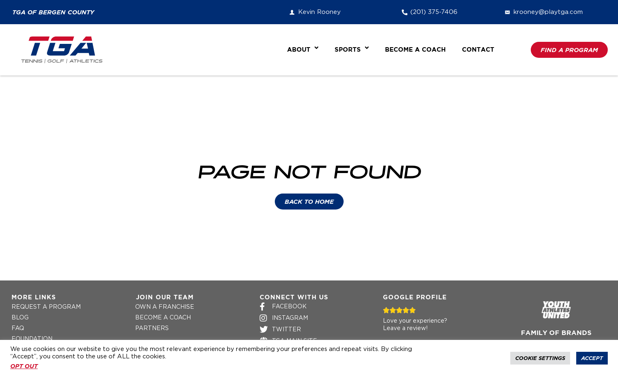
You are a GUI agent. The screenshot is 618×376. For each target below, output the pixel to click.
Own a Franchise (164, 307)
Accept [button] (592, 358)
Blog (20, 318)
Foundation (31, 339)
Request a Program (46, 307)
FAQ (17, 328)
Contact (478, 49)
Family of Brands (556, 333)
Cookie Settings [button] (540, 358)
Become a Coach (415, 49)
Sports (352, 50)
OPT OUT (24, 365)
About (302, 50)
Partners (152, 328)
